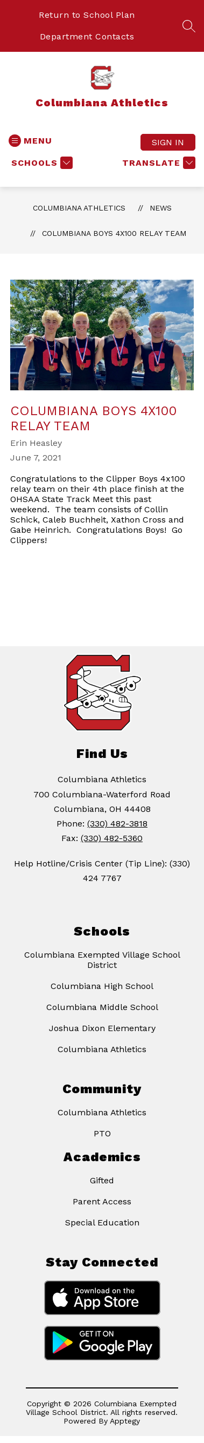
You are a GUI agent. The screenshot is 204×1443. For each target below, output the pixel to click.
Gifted (102, 1180)
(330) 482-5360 (112, 838)
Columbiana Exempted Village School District (102, 960)
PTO (102, 1133)
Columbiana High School (102, 986)
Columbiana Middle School (102, 1007)
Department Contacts (87, 36)
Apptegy (125, 1421)
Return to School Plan (87, 15)
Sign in (168, 142)
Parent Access (102, 1201)
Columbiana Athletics (79, 208)
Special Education (102, 1222)
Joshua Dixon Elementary (102, 1028)
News (161, 208)
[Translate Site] (157, 163)
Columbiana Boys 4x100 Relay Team (114, 233)
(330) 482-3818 (117, 823)
